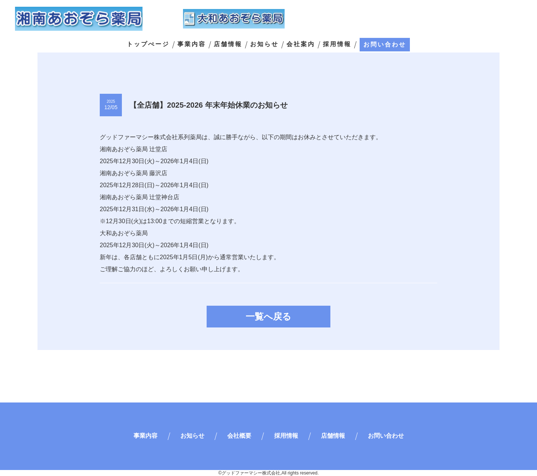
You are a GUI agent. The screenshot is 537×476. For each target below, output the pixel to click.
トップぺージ (148, 44)
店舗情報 (228, 44)
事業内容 (191, 44)
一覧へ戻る (268, 316)
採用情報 (337, 44)
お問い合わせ (384, 44)
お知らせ (264, 44)
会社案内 (300, 44)
